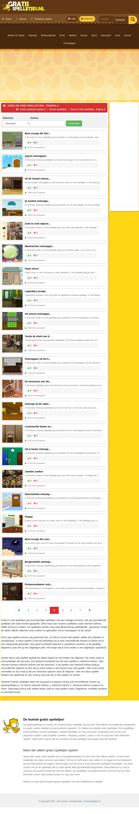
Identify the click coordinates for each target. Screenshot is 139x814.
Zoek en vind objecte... (38, 224)
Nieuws (21, 19)
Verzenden (74, 123)
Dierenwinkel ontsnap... (38, 497)
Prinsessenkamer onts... (39, 588)
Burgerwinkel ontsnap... (39, 566)
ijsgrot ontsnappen (36, 156)
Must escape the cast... (38, 543)
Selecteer (8, 118)
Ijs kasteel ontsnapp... (37, 201)
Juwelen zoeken (34, 475)
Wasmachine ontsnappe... (40, 247)
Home (6, 19)
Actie (118, 35)
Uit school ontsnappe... (38, 315)
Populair (33, 35)
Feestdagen (69, 43)
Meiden (73, 35)
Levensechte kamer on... (39, 429)
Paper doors (32, 270)
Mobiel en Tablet (16, 35)
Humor (127, 35)
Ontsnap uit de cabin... (38, 406)
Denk (63, 35)
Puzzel (84, 35)
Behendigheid (49, 35)
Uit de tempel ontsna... (38, 179)
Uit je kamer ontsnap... (38, 452)
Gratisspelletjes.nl (92, 808)
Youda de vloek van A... (38, 338)
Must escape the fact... (38, 133)
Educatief (106, 35)
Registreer (87, 18)
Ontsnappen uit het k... (38, 361)
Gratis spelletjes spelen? (23, 7)
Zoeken (34, 118)
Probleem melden (41, 19)
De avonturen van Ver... (38, 384)
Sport (94, 35)
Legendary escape (35, 292)
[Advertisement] (69, 75)
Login (72, 18)
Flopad (29, 520)
